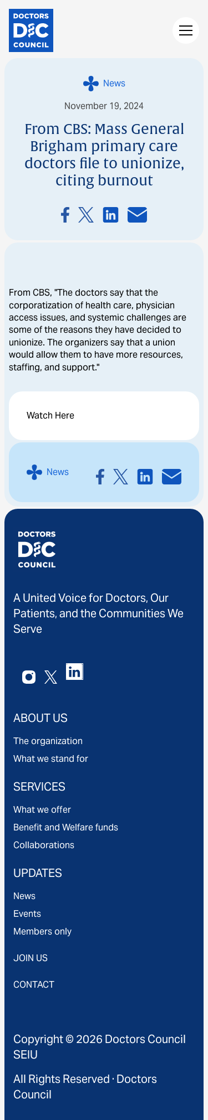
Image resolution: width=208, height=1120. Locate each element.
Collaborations (43, 845)
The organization (48, 741)
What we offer (42, 810)
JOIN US (30, 958)
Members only (42, 931)
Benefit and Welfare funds (65, 827)
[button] (184, 30)
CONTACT (33, 984)
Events (27, 914)
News (24, 896)
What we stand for (50, 759)
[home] (31, 30)
